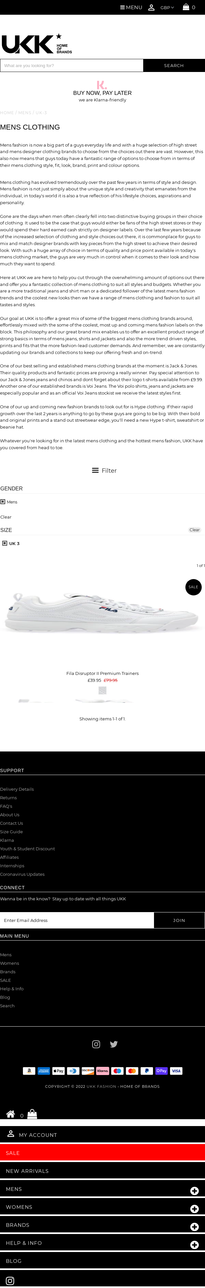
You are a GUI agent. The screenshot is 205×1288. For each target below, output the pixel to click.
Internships (12, 865)
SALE (5, 980)
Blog (5, 997)
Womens (9, 963)
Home (7, 112)
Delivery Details (17, 789)
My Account (31, 1133)
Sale (13, 1153)
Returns (8, 797)
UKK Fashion (101, 1086)
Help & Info (12, 988)
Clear (195, 529)
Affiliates (9, 857)
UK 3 (11, 543)
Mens (24, 112)
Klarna (7, 840)
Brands (7, 971)
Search (7, 1005)
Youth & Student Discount (27, 848)
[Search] (72, 65)
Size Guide (11, 831)
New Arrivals (27, 1171)
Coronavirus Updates (22, 874)
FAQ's (6, 806)
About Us (9, 814)
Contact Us (11, 823)
